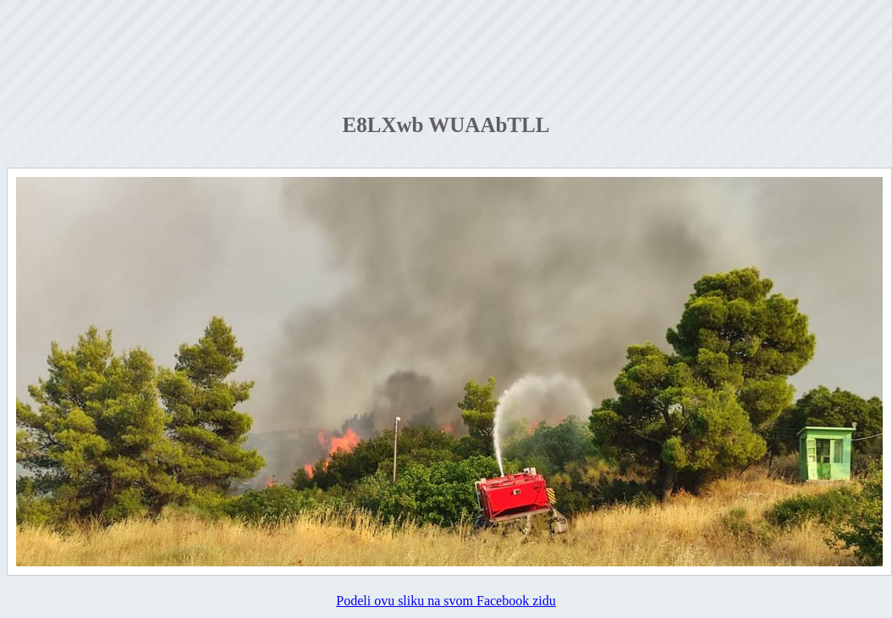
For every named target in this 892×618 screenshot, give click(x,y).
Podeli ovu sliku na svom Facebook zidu (446, 600)
